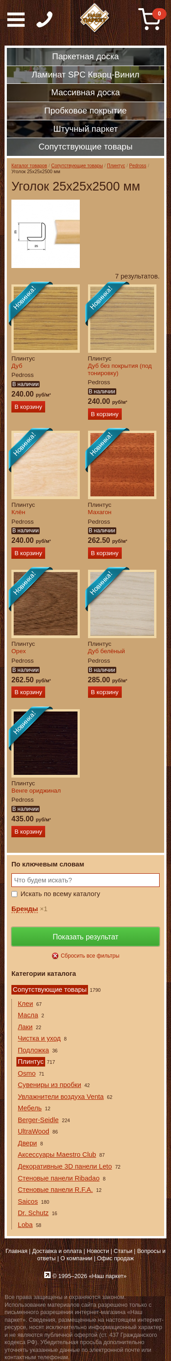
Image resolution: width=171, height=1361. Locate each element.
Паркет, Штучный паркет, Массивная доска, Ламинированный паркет (95, 18)
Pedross (137, 165)
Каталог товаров (29, 165)
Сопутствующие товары (77, 165)
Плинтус (116, 165)
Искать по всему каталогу (60, 893)
